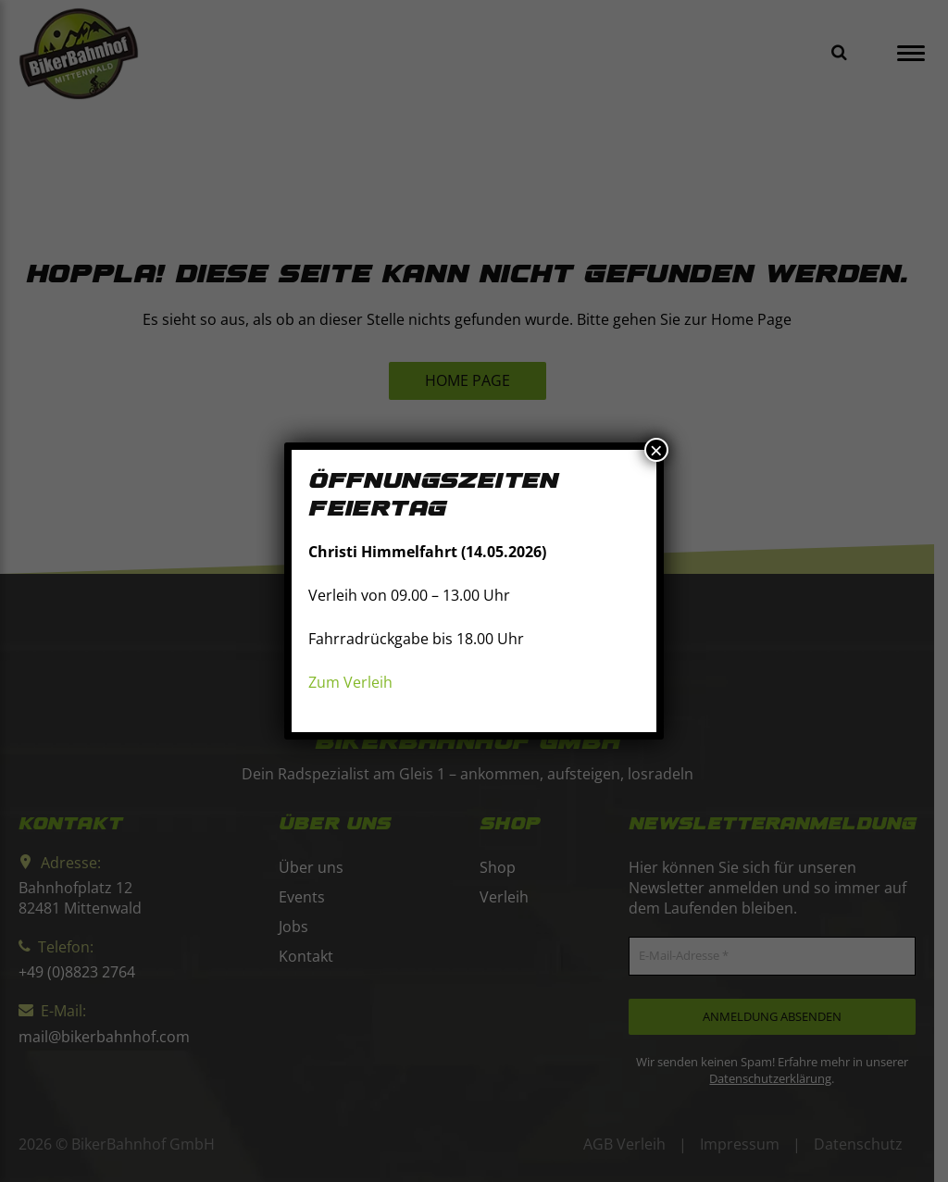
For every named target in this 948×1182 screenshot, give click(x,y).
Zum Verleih (350, 682)
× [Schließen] (656, 450)
